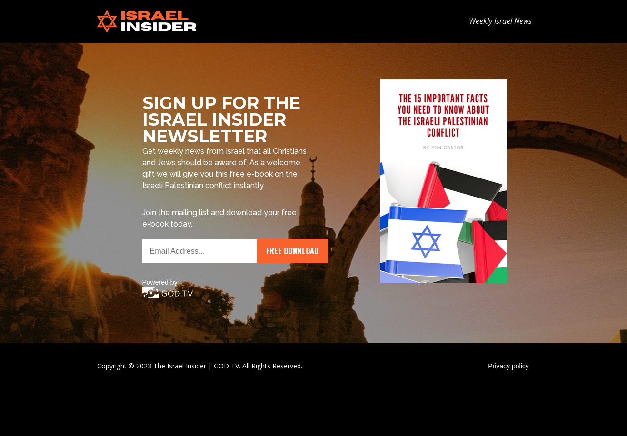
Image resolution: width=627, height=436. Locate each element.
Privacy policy (508, 366)
